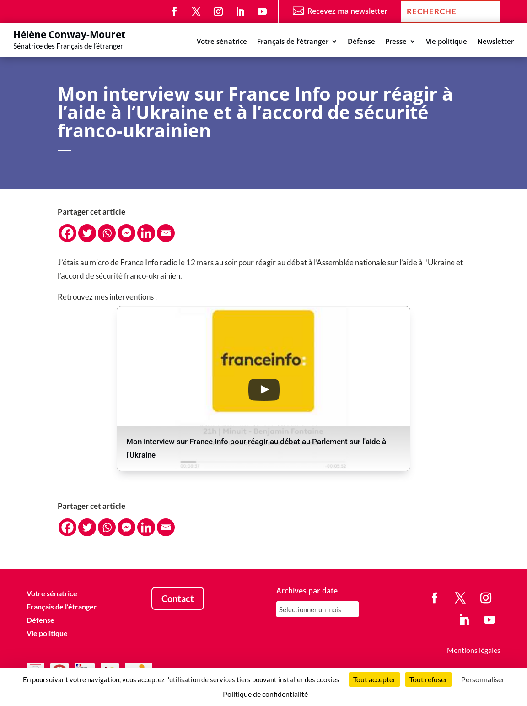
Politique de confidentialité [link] (265, 694)
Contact (177, 598)
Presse (396, 42)
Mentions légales (473, 650)
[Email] (166, 233)
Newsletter (495, 42)
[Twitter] (87, 233)
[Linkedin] (146, 233)
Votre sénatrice (222, 42)
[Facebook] (67, 233)
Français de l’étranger (292, 42)
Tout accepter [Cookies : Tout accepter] (374, 679)
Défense (361, 42)
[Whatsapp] (107, 233)
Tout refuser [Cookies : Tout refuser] (428, 679)
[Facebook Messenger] (126, 233)
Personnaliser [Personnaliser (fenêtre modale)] (483, 679)
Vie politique (446, 42)
